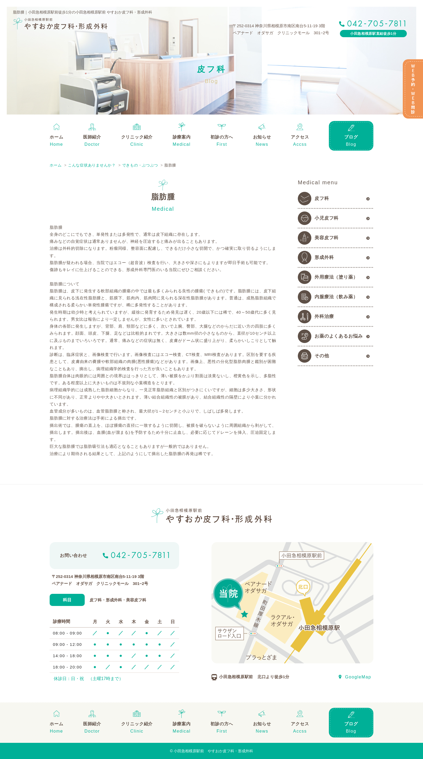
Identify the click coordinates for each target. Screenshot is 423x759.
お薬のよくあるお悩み (339, 336)
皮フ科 (322, 198)
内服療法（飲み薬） (336, 296)
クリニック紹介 (137, 137)
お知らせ (262, 137)
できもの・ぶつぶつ (140, 165)
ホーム (56, 137)
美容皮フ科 (327, 237)
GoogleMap (358, 677)
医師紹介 (92, 137)
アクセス (300, 137)
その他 (322, 355)
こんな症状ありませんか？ (92, 165)
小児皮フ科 (327, 218)
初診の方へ (221, 137)
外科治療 (324, 316)
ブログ (351, 137)
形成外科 (324, 257)
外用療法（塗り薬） (336, 277)
